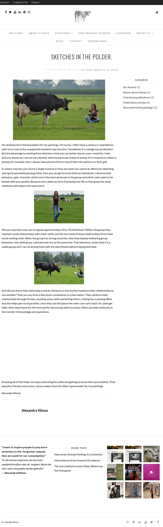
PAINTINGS (62, 33)
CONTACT (5, 2)
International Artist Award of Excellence (77, 460)
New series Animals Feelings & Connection (78, 454)
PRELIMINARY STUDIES (94, 33)
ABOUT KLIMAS (39, 33)
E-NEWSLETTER (20, 2)
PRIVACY (35, 2)
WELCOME (16, 33)
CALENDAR (123, 33)
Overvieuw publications (136, 97)
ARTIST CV (143, 33)
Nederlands (97, 41)
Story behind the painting (137, 107)
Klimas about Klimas (100, 70)
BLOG (60, 41)
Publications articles (134, 102)
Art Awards (129, 87)
